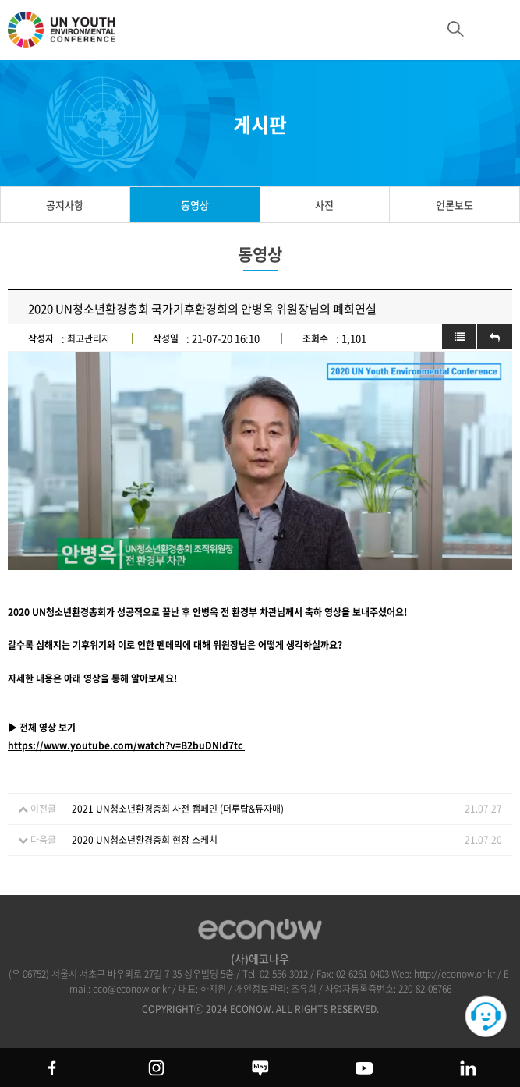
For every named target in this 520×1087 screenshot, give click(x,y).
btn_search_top (455, 29)
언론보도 (454, 204)
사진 (324, 204)
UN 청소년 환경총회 (70, 37)
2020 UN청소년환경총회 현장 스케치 (145, 840)
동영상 (195, 204)
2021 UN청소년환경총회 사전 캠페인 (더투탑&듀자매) (178, 809)
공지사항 (64, 204)
